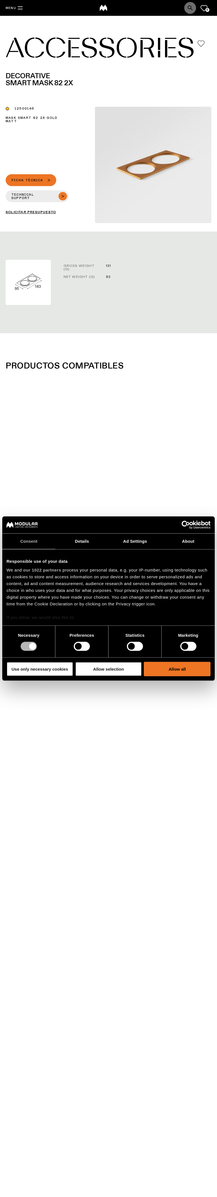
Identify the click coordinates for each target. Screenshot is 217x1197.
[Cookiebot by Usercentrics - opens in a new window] (186, 524)
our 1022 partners (42, 570)
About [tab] (188, 540)
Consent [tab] (29, 540)
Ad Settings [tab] (135, 540)
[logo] (103, 8)
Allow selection (108, 669)
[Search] (190, 8)
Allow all (177, 669)
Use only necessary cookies (40, 669)
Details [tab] (82, 540)
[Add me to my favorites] (201, 43)
